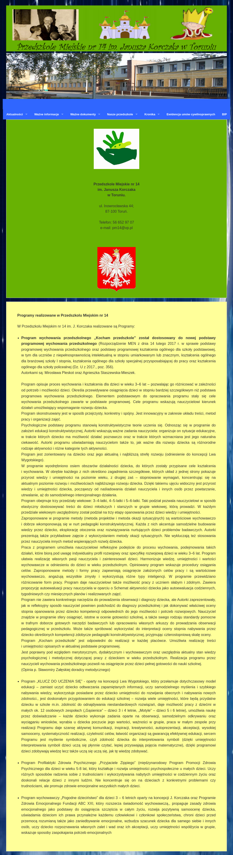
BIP (224, 114)
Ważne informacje (46, 114)
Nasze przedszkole (120, 114)
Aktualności (14, 114)
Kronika (149, 114)
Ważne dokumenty (83, 114)
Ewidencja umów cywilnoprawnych (191, 114)
